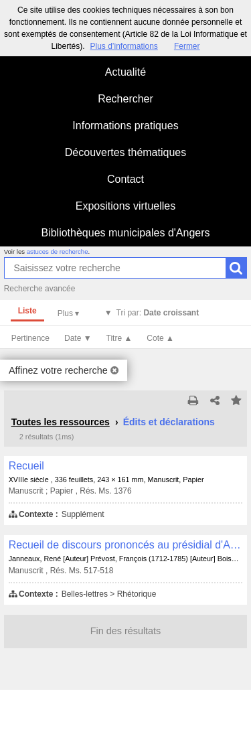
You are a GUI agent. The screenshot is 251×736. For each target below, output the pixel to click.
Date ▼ (78, 338)
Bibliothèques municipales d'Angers (125, 232)
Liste (27, 310)
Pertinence (30, 338)
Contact (125, 179)
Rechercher (125, 98)
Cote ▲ (160, 338)
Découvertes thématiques (125, 152)
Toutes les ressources (60, 422)
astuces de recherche (57, 251)
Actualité (125, 72)
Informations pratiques (125, 125)
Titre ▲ (119, 338)
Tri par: (157, 312)
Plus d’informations (123, 46)
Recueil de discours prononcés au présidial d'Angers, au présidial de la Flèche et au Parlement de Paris (126, 544)
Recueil (26, 465)
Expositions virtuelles (125, 206)
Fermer (187, 46)
